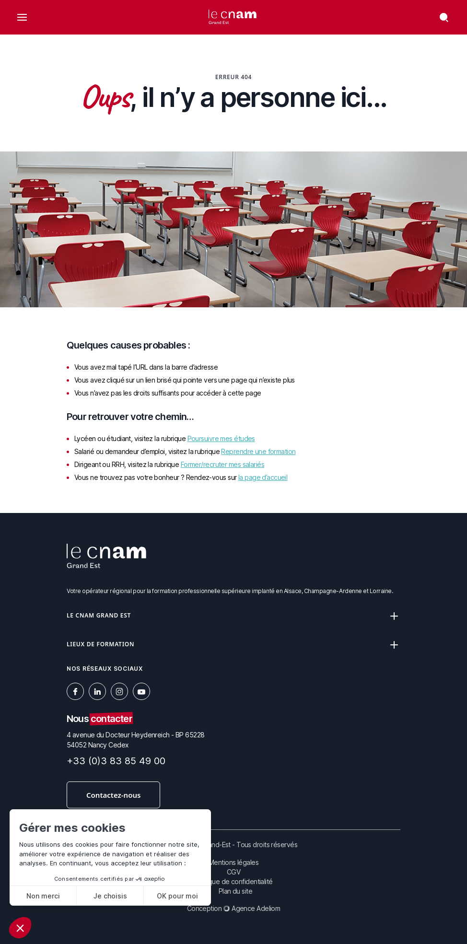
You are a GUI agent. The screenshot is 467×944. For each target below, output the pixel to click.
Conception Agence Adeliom (233, 908)
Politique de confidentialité (233, 881)
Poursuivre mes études (221, 438)
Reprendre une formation (258, 451)
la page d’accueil (262, 477)
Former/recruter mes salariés (222, 464)
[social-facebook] (75, 691)
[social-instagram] (119, 691)
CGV (233, 872)
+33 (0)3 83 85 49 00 (116, 761)
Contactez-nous (113, 795)
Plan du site (235, 891)
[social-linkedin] (97, 691)
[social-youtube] (141, 691)
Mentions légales (233, 862)
